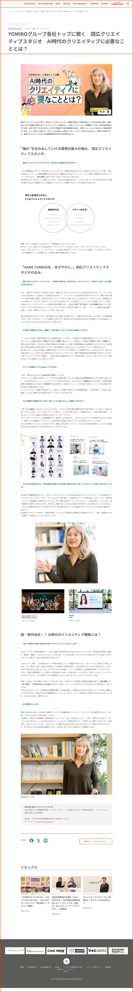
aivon (69, 718)
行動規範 (9, 970)
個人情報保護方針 (22, 970)
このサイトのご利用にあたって (101, 970)
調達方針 (54, 970)
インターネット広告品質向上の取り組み (74, 970)
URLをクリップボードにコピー (95, 841)
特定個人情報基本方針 (39, 970)
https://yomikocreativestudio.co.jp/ (49, 821)
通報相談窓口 (120, 970)
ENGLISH (65, 975)
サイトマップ (72, 973)
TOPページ (11, 11)
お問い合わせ (59, 973)
